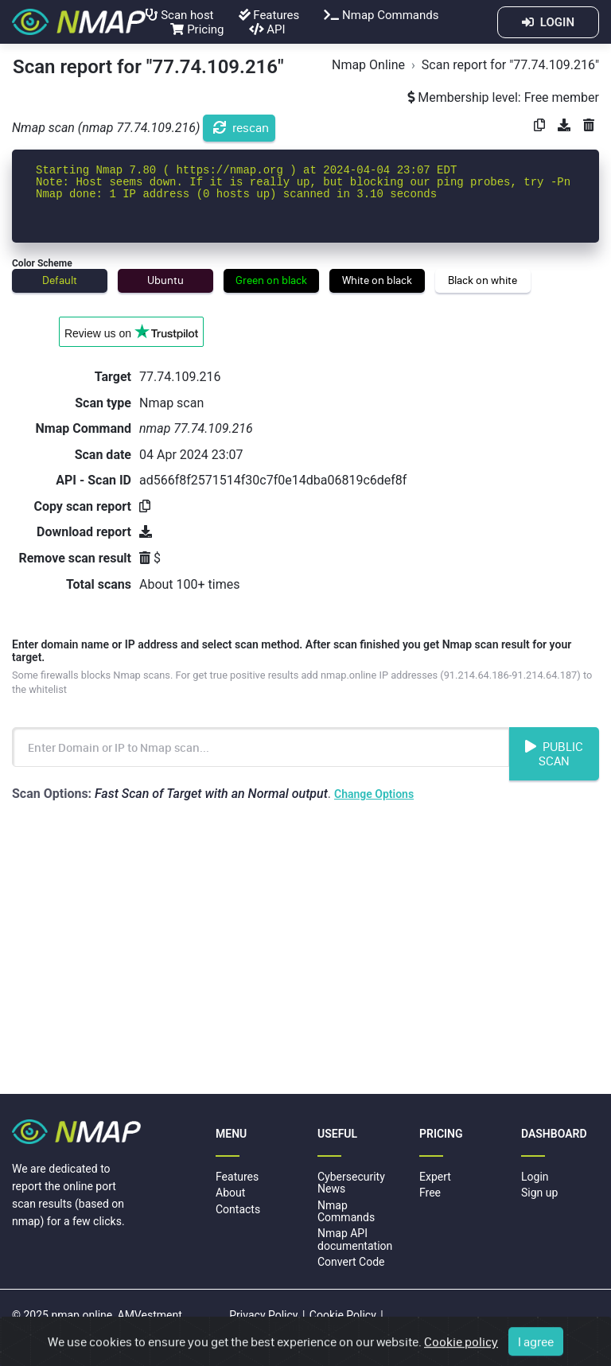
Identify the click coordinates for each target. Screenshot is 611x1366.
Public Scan (554, 753)
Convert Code (351, 1261)
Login (535, 1176)
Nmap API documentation (354, 1239)
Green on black (271, 280)
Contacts (238, 1209)
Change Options (374, 794)
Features (269, 15)
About (230, 1192)
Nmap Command (83, 428)
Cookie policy (461, 1348)
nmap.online (81, 1315)
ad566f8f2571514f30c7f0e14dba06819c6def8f (273, 480)
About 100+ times (189, 584)
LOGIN (548, 22)
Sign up (539, 1192)
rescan (241, 127)
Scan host (179, 15)
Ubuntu (165, 280)
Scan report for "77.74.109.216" (510, 64)
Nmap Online (368, 64)
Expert (435, 1176)
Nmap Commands (381, 15)
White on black (377, 280)
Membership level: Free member (503, 97)
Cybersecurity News (351, 1182)
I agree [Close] (536, 1348)
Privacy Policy (263, 1315)
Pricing (197, 29)
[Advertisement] (305, 950)
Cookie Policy (342, 1315)
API (267, 29)
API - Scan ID (93, 480)
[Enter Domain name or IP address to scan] (260, 747)
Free (430, 1192)
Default (59, 280)
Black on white (482, 280)
